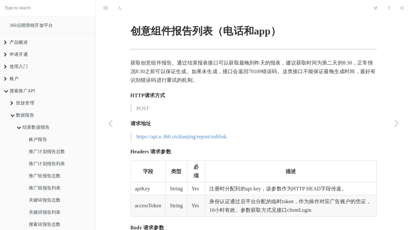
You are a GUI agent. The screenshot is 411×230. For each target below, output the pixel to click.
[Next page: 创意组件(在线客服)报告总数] (396, 123)
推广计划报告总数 (47, 151)
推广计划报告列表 (47, 163)
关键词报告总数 (44, 200)
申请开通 (16, 54)
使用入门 (16, 66)
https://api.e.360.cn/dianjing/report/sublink (182, 120)
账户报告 (38, 139)
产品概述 (16, 42)
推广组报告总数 (44, 175)
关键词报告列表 (44, 212)
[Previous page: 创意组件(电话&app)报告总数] (110, 123)
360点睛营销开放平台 (31, 25)
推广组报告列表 (44, 188)
